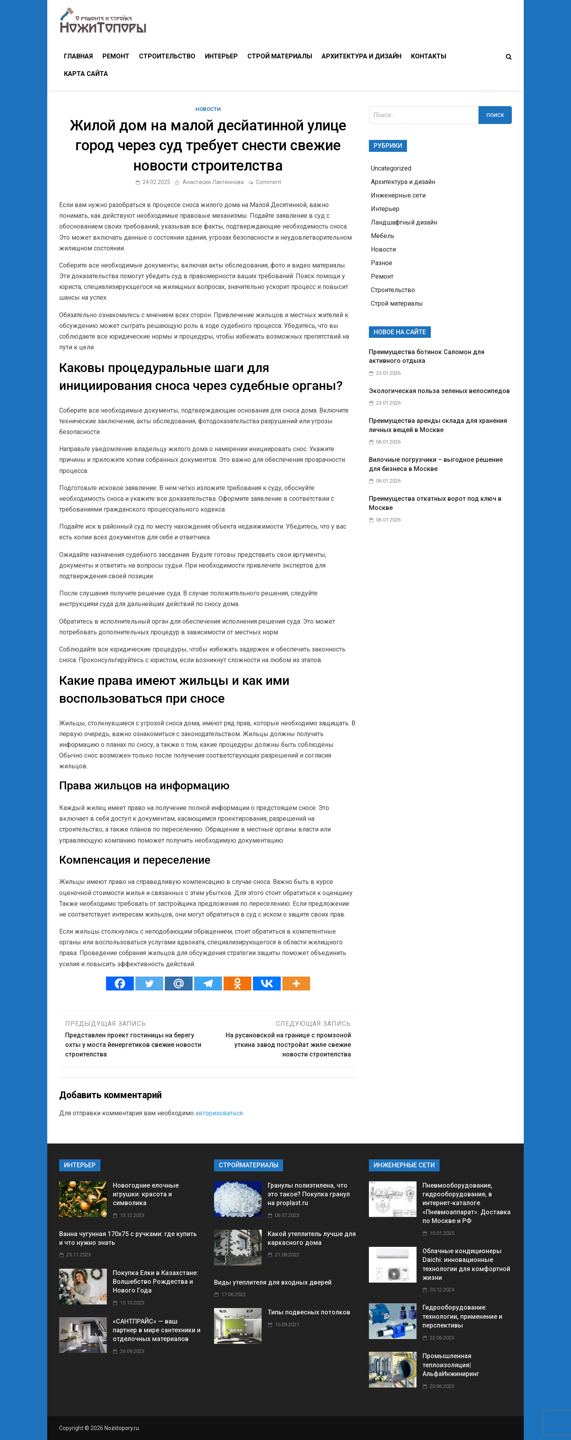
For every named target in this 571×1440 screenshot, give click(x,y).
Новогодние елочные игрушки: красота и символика (146, 1194)
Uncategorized (391, 168)
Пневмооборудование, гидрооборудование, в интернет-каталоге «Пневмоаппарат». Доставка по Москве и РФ (466, 1203)
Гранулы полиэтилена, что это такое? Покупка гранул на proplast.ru (309, 1194)
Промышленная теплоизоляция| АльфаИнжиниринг (450, 1365)
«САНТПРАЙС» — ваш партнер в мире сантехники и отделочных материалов (157, 1330)
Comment (268, 182)
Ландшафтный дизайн (404, 222)
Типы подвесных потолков (309, 1312)
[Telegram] (208, 983)
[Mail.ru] (179, 983)
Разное (381, 263)
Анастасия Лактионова (213, 182)
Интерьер (221, 56)
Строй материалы (279, 56)
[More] (296, 983)
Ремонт (115, 56)
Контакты (428, 56)
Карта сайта (86, 74)
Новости (208, 109)
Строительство (167, 56)
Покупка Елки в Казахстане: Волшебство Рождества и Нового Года (155, 1282)
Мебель (382, 236)
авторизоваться (219, 1113)
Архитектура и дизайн (361, 56)
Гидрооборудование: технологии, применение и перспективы (462, 1316)
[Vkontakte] (267, 983)
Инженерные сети (398, 195)
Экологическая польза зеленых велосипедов (439, 391)
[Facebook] (120, 983)
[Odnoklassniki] (237, 983)
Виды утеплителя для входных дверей (273, 1282)
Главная (78, 56)
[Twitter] (149, 983)
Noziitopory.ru (121, 1428)
